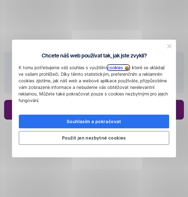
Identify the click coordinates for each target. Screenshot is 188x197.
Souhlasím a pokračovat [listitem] (94, 121)
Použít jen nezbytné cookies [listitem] (94, 138)
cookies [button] (118, 67)
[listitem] (169, 46)
